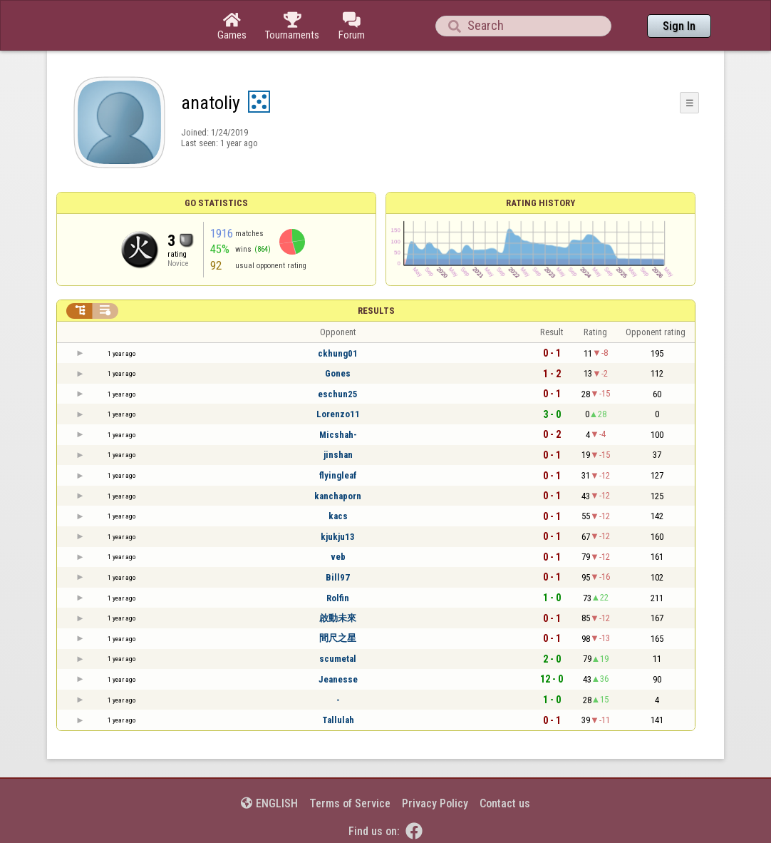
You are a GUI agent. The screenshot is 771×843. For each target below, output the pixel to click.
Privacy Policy (435, 803)
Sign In (679, 26)
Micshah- (338, 434)
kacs (338, 516)
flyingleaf (338, 475)
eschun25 (338, 394)
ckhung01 (338, 353)
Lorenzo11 (338, 414)
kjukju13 (338, 536)
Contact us (505, 803)
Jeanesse (338, 679)
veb (338, 556)
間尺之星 (337, 638)
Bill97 (338, 577)
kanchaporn (337, 496)
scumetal (337, 658)
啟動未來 (337, 618)
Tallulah (338, 720)
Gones (338, 373)
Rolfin (337, 598)
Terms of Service (349, 803)
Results (376, 310)
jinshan (338, 454)
